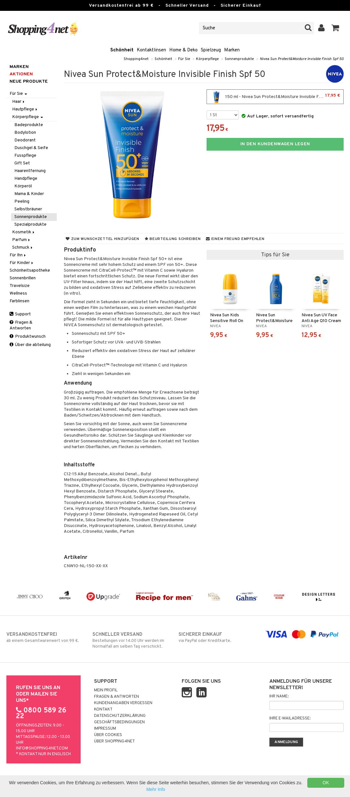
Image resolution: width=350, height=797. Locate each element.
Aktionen (21, 74)
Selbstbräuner (28, 209)
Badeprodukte (28, 125)
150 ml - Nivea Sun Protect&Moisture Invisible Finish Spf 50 (276, 96)
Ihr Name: (278, 696)
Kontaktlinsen (151, 50)
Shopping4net (136, 59)
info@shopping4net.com (42, 748)
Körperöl (23, 186)
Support (20, 314)
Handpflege (25, 178)
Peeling (21, 201)
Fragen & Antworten (21, 325)
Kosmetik (23, 232)
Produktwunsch (28, 336)
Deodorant (25, 140)
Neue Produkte (29, 81)
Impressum (105, 728)
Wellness (18, 293)
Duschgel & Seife (31, 148)
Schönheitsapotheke (30, 270)
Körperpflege (207, 59)
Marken (232, 50)
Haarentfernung (30, 171)
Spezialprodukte (30, 224)
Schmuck (22, 247)
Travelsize (20, 286)
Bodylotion (25, 132)
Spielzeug (211, 50)
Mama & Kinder (29, 194)
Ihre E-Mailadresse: (289, 718)
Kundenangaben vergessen (123, 703)
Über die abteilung (30, 345)
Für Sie (184, 59)
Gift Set (22, 163)
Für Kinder (22, 263)
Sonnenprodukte (239, 59)
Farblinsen (19, 301)
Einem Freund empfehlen (235, 239)
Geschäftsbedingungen (119, 722)
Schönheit (122, 50)
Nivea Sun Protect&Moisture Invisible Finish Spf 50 (302, 59)
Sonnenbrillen (23, 278)
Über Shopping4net (114, 741)
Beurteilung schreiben (173, 239)
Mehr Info (155, 789)
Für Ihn (18, 255)
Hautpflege (25, 109)
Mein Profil (106, 690)
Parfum (21, 240)
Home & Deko (183, 50)
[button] (335, 28)
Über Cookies (108, 735)
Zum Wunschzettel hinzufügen (102, 239)
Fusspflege (25, 155)
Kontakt (103, 709)
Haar (19, 101)
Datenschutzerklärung (120, 715)
